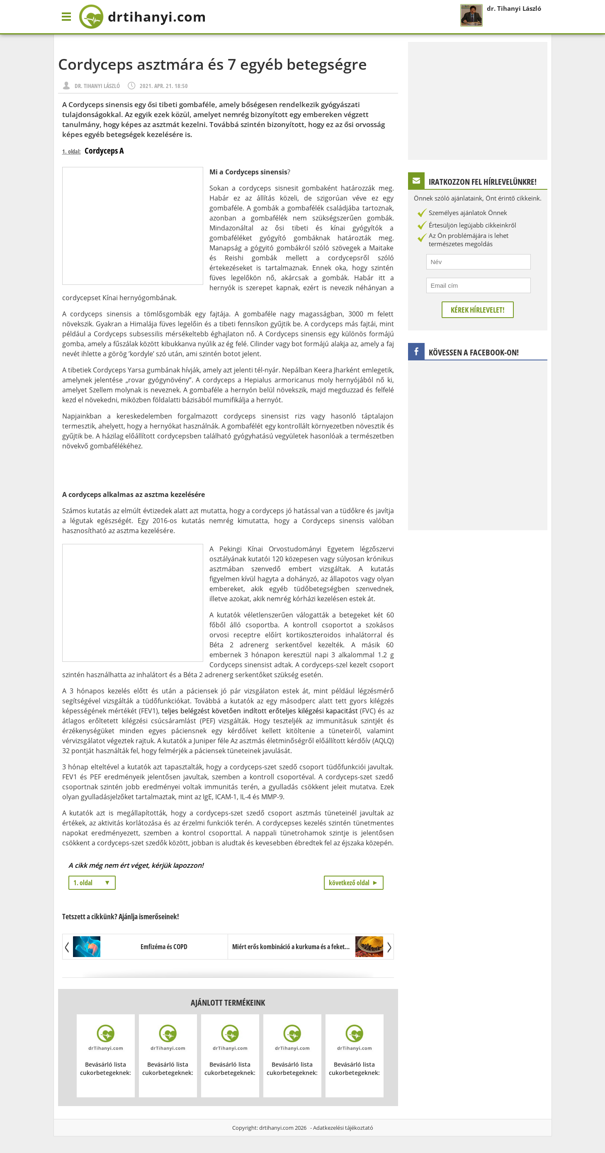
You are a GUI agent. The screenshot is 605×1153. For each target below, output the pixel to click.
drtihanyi (142, 16)
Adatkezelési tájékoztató (343, 1127)
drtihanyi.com (276, 1127)
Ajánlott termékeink (228, 1002)
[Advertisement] (132, 226)
